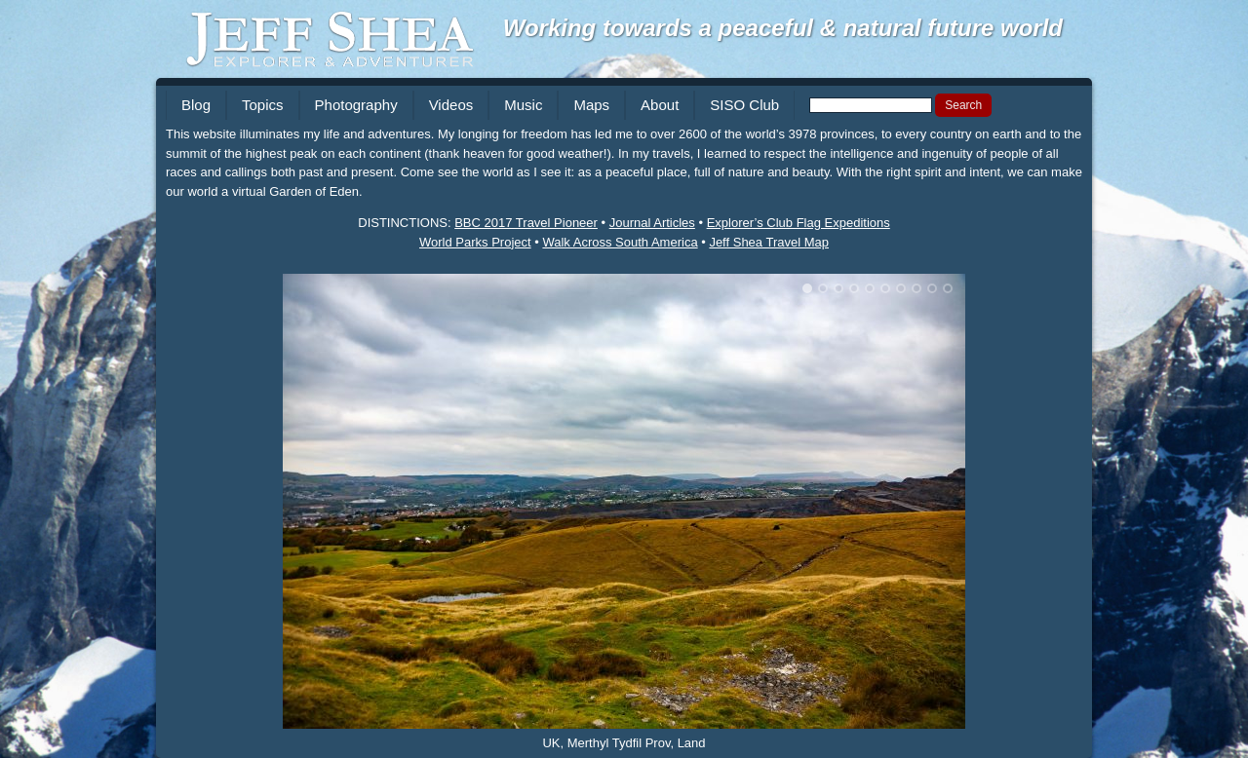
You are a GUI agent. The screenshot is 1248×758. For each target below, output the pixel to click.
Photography (356, 104)
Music (523, 104)
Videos (451, 104)
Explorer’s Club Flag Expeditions (798, 222)
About (660, 104)
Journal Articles (652, 222)
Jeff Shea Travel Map (769, 242)
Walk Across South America (619, 242)
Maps (591, 104)
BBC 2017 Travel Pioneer (526, 222)
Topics (263, 104)
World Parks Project (475, 242)
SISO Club (744, 104)
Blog (196, 104)
